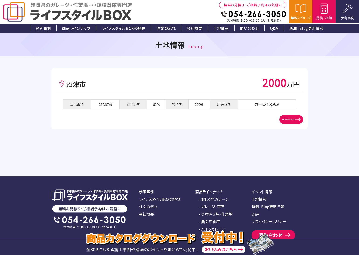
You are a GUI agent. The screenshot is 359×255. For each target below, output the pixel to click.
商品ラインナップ (208, 191)
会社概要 (146, 214)
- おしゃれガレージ (214, 199)
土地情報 (259, 199)
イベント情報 (262, 191)
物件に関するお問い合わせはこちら (259, 124)
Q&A (255, 214)
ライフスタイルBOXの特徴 (159, 199)
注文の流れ (148, 206)
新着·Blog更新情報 (268, 206)
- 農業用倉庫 (209, 221)
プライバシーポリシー (269, 221)
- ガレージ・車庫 (211, 206)
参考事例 (146, 191)
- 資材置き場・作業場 (215, 214)
